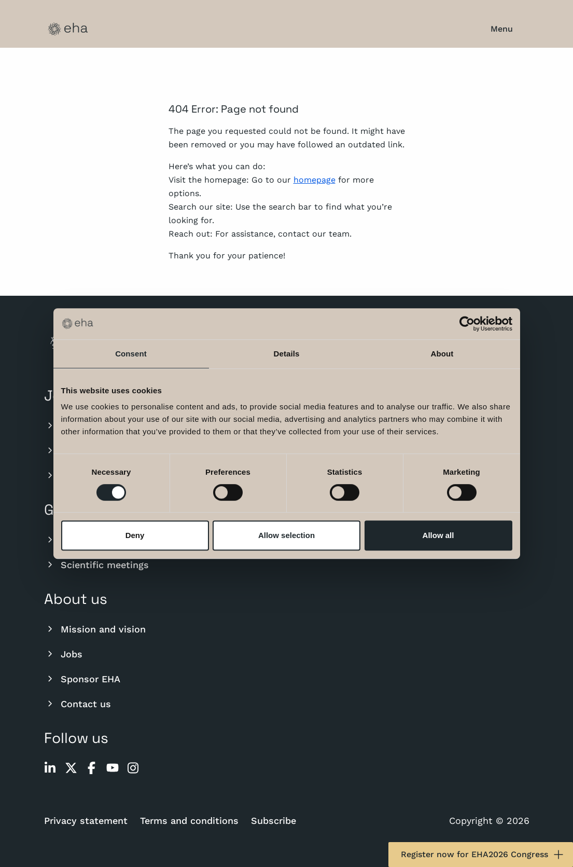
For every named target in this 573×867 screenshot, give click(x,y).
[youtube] (112, 768)
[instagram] (133, 768)
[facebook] (92, 768)
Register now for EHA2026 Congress (483, 854)
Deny (135, 535)
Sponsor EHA (82, 678)
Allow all (438, 535)
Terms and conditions (189, 820)
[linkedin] (50, 768)
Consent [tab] (131, 353)
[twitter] (71, 768)
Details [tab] (287, 353)
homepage (315, 180)
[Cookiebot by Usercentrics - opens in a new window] (467, 324)
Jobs (63, 654)
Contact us (77, 703)
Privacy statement (86, 820)
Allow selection (286, 535)
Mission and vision (95, 629)
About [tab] (442, 353)
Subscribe (273, 820)
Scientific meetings (96, 564)
